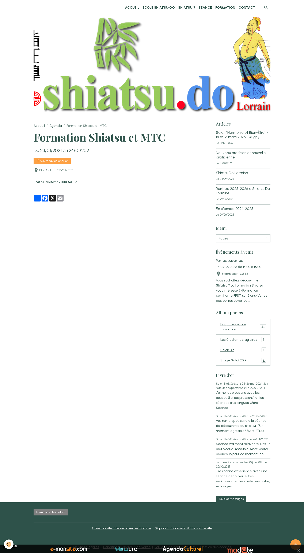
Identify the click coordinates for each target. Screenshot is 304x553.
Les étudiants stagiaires (243, 339)
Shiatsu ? (186, 7)
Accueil (132, 7)
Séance (205, 7)
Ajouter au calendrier (52, 161)
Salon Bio (243, 349)
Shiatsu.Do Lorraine (232, 172)
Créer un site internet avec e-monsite (121, 528)
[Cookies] (9, 544)
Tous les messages (231, 499)
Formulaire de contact (50, 512)
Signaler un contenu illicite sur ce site (183, 528)
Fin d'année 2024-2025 (234, 208)
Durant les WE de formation (243, 326)
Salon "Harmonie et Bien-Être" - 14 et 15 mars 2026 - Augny (242, 134)
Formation (225, 7)
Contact (247, 7)
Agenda (55, 126)
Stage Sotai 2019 (243, 360)
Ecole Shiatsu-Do (158, 7)
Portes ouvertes (229, 260)
